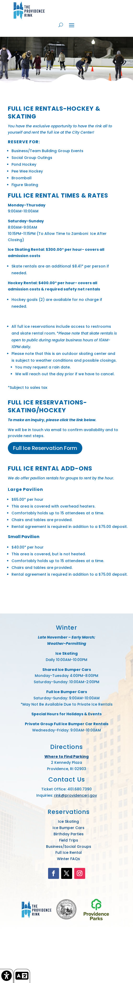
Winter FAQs (68, 858)
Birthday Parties (69, 834)
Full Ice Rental (68, 852)
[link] (6, 976)
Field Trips (68, 840)
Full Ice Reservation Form (45, 448)
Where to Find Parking (66, 756)
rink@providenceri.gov (75, 795)
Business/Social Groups (68, 846)
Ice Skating (68, 821)
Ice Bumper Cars (68, 827)
